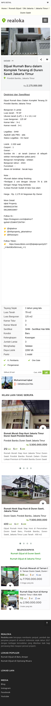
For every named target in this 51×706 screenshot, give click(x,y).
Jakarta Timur (41, 8)
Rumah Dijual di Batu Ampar (14, 657)
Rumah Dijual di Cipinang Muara (16, 661)
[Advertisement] (25, 275)
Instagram (6, 688)
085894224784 (23, 384)
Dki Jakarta (28, 8)
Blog (3, 684)
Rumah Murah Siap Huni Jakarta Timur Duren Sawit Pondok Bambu (24, 434)
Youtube (5, 696)
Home (4, 8)
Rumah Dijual (15, 8)
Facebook (5, 692)
